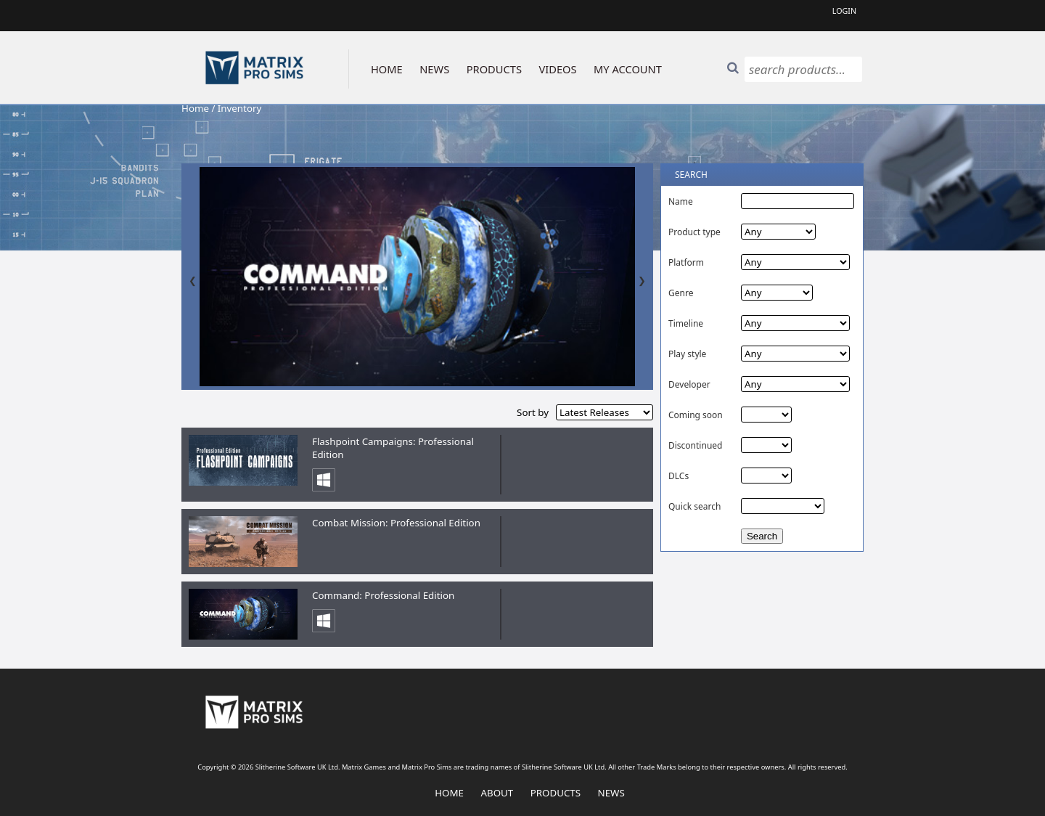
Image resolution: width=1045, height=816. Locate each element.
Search (762, 536)
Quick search (694, 506)
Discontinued (695, 445)
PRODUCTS (494, 69)
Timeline (685, 323)
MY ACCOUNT (628, 69)
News (611, 792)
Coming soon (695, 415)
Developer (689, 384)
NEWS (434, 69)
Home (195, 108)
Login (844, 11)
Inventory (239, 108)
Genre (680, 293)
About (496, 792)
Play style (687, 354)
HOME (387, 69)
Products (555, 792)
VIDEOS (557, 69)
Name (680, 201)
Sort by (533, 412)
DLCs (678, 476)
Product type (694, 232)
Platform (686, 262)
